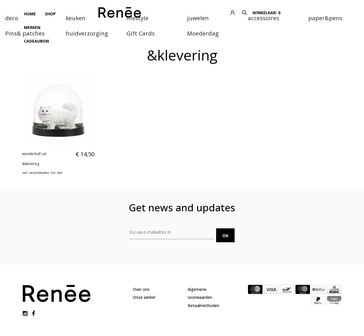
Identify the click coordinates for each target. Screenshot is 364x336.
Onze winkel (144, 275)
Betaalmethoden (203, 283)
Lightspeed (104, 319)
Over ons (141, 267)
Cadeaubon (94, 12)
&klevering (30, 144)
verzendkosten (39, 153)
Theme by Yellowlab (135, 319)
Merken (67, 12)
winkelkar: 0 (329, 12)
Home (29, 12)
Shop (47, 12)
